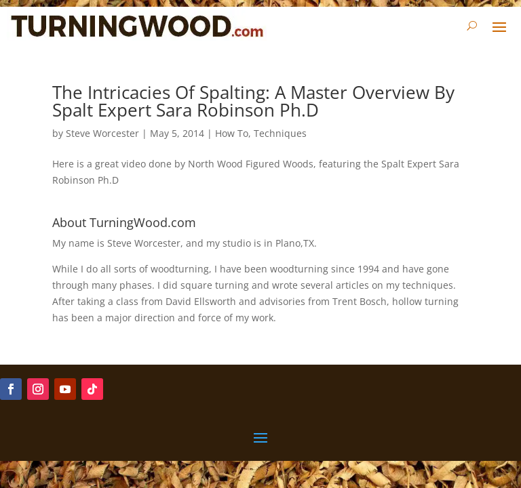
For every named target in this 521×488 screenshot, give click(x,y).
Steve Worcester (102, 133)
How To (231, 133)
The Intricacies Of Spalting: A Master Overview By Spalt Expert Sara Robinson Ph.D (253, 101)
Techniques (280, 133)
